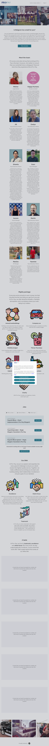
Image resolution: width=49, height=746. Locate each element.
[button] (24, 377)
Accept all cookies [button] (24, 382)
